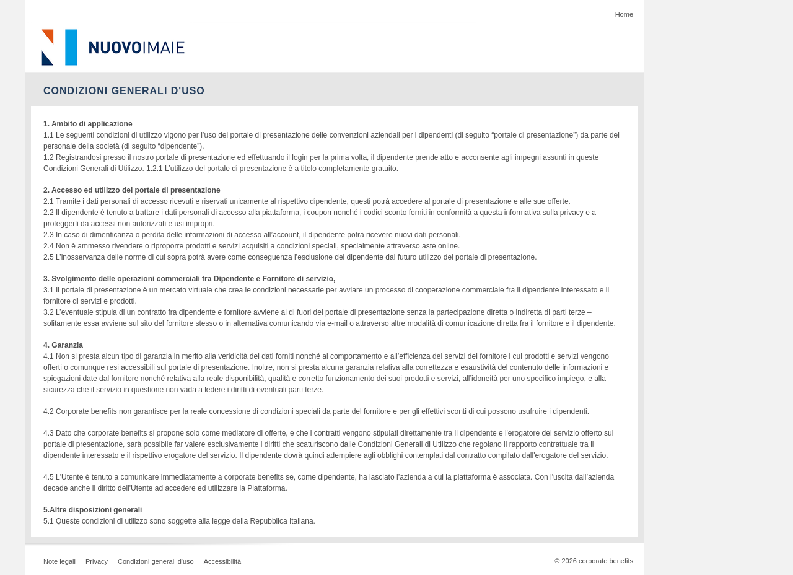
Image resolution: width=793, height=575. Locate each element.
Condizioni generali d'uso (156, 561)
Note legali (59, 561)
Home (624, 14)
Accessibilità (223, 561)
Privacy (96, 561)
